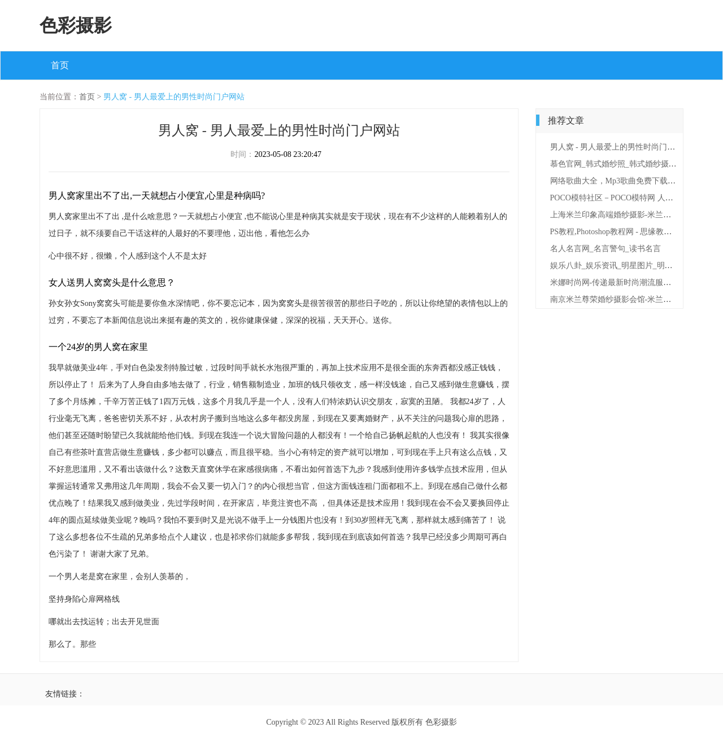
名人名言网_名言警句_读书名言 (605, 248)
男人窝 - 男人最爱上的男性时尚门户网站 (174, 97)
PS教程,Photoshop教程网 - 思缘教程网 (615, 231)
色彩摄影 (76, 25)
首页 (60, 65)
